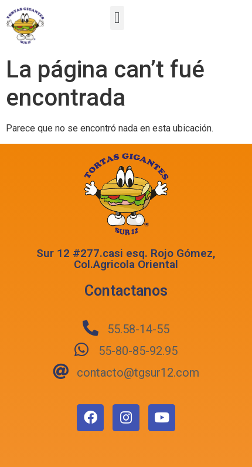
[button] (117, 18)
